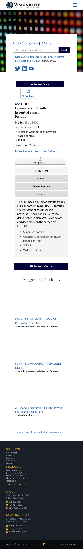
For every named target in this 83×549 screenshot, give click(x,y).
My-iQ (46, 43)
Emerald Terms (22, 433)
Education (10, 455)
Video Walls (11, 481)
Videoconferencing (13, 470)
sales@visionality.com (18, 508)
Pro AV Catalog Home (26, 43)
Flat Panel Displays (52, 56)
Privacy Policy (39, 432)
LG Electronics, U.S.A (27, 60)
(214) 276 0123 (16, 505)
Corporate (10, 458)
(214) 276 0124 (15, 502)
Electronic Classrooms (15, 475)
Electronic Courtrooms (15, 478)
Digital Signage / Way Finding (18, 473)
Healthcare (10, 460)
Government (11, 452)
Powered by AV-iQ (57, 433)
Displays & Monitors (27, 56)
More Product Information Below (37, 151)
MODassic (73, 544)
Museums (10, 463)
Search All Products (16, 484)
